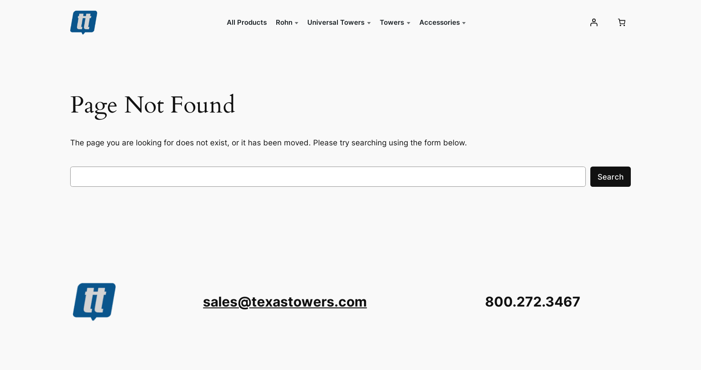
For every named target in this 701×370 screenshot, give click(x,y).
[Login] (593, 22)
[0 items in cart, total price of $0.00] (621, 22)
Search (611, 176)
